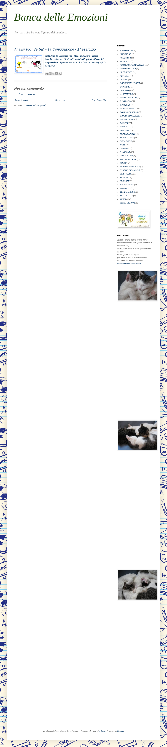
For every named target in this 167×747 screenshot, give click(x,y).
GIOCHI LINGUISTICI (130, 116)
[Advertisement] (131, 360)
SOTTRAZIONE (127, 184)
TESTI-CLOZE (126, 195)
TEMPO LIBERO (127, 192)
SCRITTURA (125, 174)
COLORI (124, 79)
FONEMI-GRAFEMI (129, 112)
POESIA (123, 163)
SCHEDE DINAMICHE (130, 170)
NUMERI (124, 148)
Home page (60, 100)
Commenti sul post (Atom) (35, 105)
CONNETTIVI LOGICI (130, 83)
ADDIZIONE (125, 54)
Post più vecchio (99, 100)
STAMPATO (125, 188)
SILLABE (124, 177)
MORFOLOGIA (127, 137)
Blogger (120, 731)
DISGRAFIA (125, 101)
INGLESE (124, 123)
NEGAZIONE (126, 141)
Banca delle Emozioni (61, 17)
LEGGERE (124, 130)
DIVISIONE (125, 105)
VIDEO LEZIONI (127, 203)
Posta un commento (27, 94)
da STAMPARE (126, 94)
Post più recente (22, 100)
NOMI (122, 145)
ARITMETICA (126, 72)
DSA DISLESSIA (127, 108)
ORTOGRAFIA (126, 155)
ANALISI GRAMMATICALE (132, 65)
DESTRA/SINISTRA (128, 97)
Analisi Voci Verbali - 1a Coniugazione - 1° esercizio (55, 49)
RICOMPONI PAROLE (130, 166)
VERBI (123, 199)
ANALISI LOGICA (128, 68)
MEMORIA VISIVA (128, 134)
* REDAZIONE (126, 50)
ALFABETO (125, 61)
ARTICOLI (124, 76)
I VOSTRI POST (127, 119)
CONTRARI (125, 87)
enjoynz (102, 731)
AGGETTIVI (125, 58)
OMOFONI (125, 152)
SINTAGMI (125, 181)
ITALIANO (124, 126)
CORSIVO (124, 90)
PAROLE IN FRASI (128, 159)
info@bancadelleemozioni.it (129, 263)
